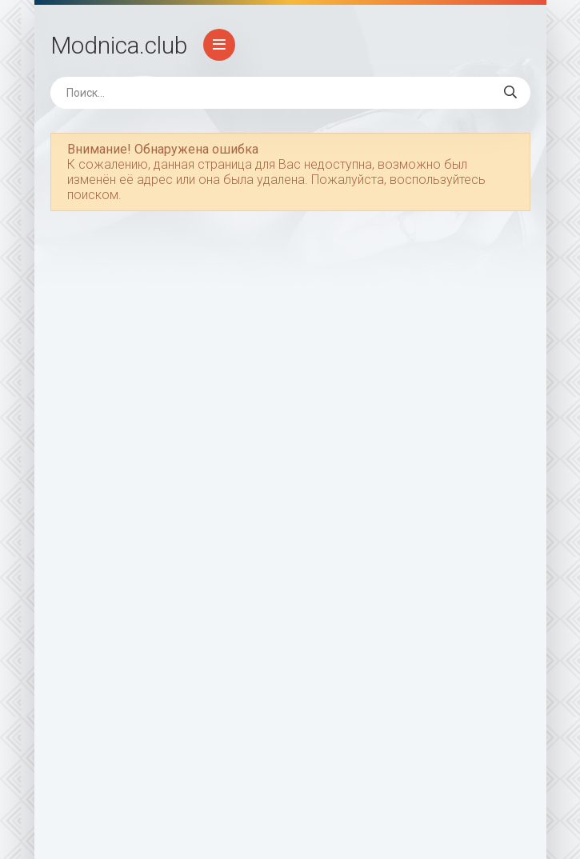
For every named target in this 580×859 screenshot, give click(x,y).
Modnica (118, 45)
